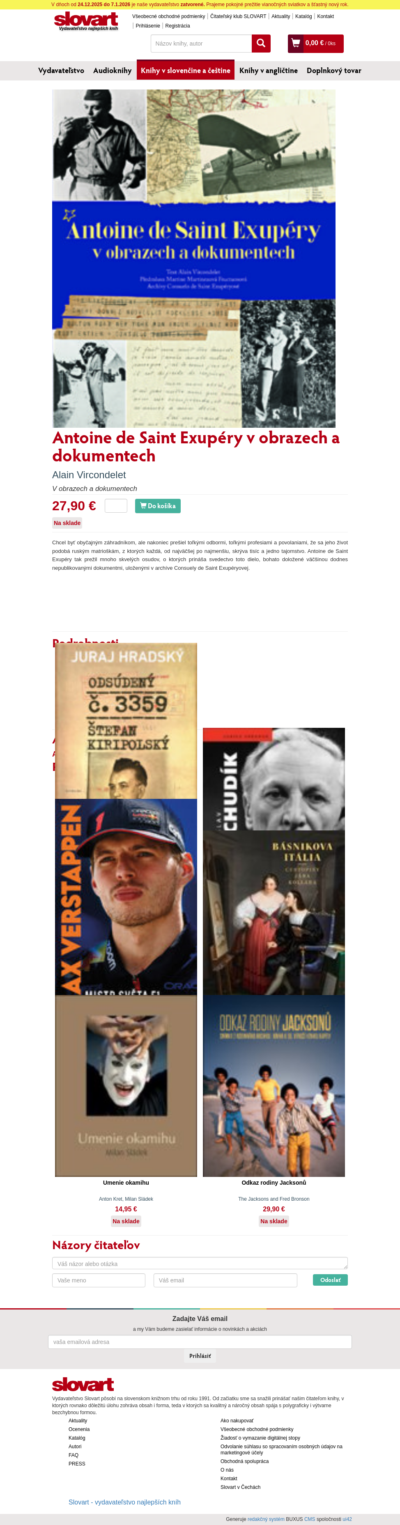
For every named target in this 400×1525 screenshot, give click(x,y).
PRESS (77, 1464)
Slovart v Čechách (240, 1487)
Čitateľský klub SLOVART (238, 16)
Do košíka (158, 505)
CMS (309, 1519)
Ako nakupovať (237, 1421)
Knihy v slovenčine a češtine (185, 70)
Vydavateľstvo (61, 70)
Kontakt (325, 16)
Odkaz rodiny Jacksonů (273, 1182)
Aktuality (280, 16)
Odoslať (330, 1280)
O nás (227, 1470)
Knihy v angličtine (268, 70)
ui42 (347, 1519)
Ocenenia (79, 1429)
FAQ (73, 1455)
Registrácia (178, 26)
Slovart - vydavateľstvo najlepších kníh (125, 1502)
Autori (75, 1446)
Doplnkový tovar (334, 70)
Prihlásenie (148, 26)
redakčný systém (266, 1519)
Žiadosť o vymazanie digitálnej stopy (260, 1438)
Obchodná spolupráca (245, 1461)
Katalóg (303, 16)
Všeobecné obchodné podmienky (168, 16)
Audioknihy (112, 70)
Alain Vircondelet (89, 474)
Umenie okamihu (126, 1182)
